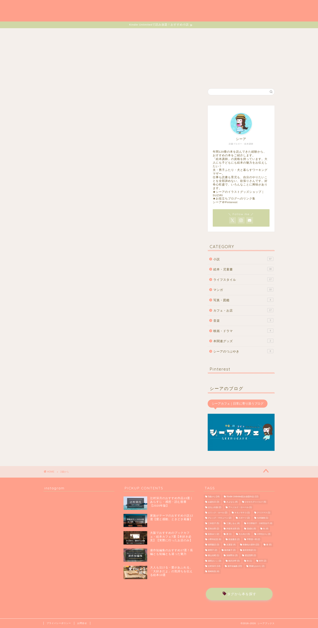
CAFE (193, 33)
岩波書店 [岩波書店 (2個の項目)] (234, 539)
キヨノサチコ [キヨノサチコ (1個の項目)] (242, 512)
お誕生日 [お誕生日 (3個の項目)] (213, 502)
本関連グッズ (243, 341)
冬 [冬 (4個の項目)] (265, 529)
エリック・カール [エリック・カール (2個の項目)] (217, 512)
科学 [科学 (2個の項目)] (262, 561)
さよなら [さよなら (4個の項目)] (232, 502)
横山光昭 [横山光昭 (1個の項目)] (213, 555)
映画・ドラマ (243, 331)
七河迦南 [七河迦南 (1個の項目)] (262, 518)
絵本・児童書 (243, 269)
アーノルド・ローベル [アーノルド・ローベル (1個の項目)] (240, 507)
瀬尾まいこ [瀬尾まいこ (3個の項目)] (214, 561)
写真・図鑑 (243, 300)
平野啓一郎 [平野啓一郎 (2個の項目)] (253, 539)
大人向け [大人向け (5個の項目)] (244, 534)
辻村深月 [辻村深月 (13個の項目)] (214, 566)
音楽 (243, 320)
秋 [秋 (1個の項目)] (249, 561)
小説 (243, 259)
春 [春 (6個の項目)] (269, 545)
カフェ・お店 (243, 310)
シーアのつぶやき (243, 351)
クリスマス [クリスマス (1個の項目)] (263, 512)
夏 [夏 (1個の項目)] (229, 534)
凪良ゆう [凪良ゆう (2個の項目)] (213, 534)
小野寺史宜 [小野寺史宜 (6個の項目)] (214, 539)
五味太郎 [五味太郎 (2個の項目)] (213, 529)
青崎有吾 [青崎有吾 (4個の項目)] (213, 571)
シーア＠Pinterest (225, 202)
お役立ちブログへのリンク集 (235, 198)
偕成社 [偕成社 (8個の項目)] (251, 529)
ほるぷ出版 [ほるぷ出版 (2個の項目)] (214, 507)
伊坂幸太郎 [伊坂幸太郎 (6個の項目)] (233, 529)
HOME (66, 33)
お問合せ (82, 623)
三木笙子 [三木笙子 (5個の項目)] (213, 523)
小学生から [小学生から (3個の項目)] (263, 534)
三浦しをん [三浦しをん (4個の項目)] (233, 523)
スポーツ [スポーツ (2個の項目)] (244, 518)
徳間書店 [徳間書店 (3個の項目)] (213, 545)
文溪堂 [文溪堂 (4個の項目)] (231, 545)
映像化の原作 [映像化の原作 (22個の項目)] (251, 545)
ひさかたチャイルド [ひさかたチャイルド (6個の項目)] (255, 502)
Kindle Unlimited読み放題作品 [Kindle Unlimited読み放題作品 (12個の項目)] (242, 496)
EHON (116, 33)
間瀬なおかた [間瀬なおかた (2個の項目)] (256, 566)
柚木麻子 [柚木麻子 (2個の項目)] (230, 550)
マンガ (243, 289)
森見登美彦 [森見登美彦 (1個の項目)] (249, 550)
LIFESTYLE (167, 33)
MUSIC (216, 33)
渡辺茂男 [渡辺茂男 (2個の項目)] (250, 555)
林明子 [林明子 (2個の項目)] (212, 550)
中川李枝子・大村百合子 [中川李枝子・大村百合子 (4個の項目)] (259, 523)
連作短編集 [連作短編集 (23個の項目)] (235, 566)
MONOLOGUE (246, 33)
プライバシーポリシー (59, 623)
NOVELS (91, 33)
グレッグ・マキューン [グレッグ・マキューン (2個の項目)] (219, 518)
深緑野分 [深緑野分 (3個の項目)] (232, 555)
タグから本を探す (239, 594)
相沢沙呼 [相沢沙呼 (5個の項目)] (234, 561)
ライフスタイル (243, 279)
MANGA (140, 33)
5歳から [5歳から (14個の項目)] (213, 496)
